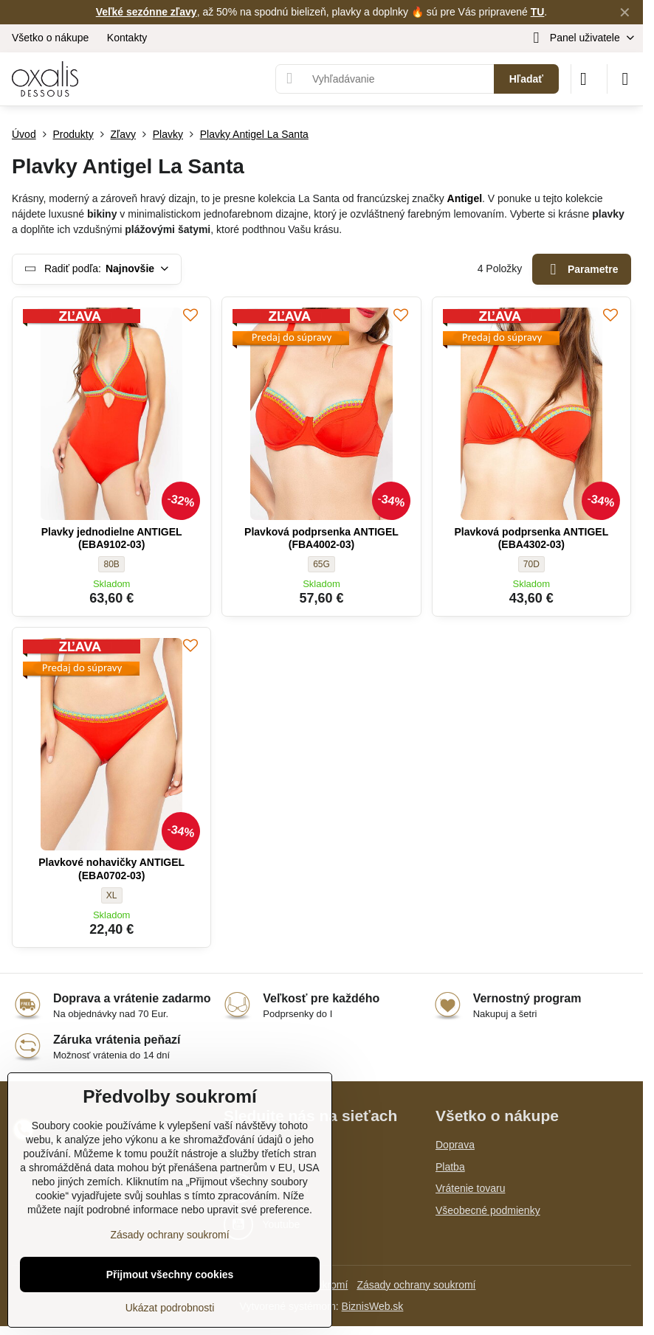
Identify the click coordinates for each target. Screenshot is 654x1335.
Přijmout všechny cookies (170, 1274)
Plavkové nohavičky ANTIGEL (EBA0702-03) (111, 868)
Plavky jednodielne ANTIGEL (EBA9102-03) (111, 538)
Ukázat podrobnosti (170, 1308)
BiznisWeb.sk (373, 1306)
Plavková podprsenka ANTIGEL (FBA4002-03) (321, 538)
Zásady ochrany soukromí (416, 1285)
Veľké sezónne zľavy (146, 12)
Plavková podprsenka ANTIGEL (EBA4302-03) (531, 538)
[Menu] (625, 79)
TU (538, 12)
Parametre (582, 269)
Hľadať (526, 79)
